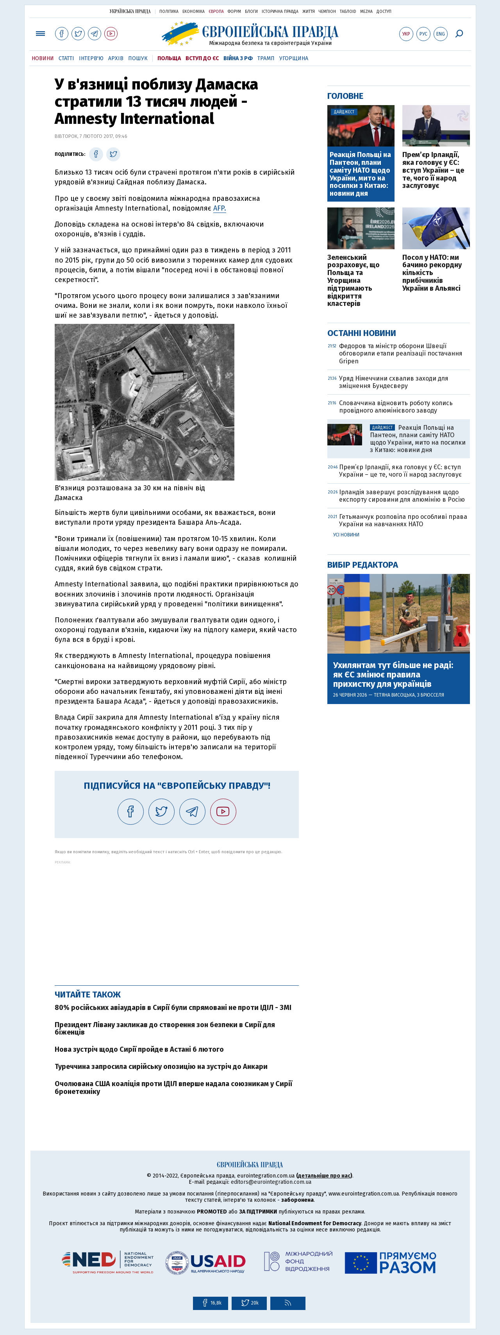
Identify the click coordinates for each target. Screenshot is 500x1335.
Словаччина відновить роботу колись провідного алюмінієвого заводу (396, 406)
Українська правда (130, 11)
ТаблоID (348, 11)
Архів (115, 58)
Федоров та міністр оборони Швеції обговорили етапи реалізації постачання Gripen (400, 353)
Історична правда (280, 11)
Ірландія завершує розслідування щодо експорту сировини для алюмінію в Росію (402, 495)
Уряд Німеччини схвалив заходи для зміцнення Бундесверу (393, 382)
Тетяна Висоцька (394, 695)
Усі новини (346, 535)
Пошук (138, 58)
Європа (216, 11)
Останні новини (361, 333)
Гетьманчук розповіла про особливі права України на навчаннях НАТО (403, 520)
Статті (66, 58)
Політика (169, 11)
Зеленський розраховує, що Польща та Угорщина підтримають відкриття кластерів (353, 281)
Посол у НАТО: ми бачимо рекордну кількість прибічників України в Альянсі (432, 273)
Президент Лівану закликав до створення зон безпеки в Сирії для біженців (165, 1028)
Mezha (366, 11)
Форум (234, 11)
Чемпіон (327, 11)
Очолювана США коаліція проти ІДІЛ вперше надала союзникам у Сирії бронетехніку (173, 1087)
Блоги (251, 11)
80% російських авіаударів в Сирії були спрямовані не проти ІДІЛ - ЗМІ (173, 1007)
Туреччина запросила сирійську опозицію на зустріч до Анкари (161, 1066)
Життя (308, 11)
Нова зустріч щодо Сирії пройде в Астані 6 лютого (139, 1049)
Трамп (266, 58)
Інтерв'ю (91, 58)
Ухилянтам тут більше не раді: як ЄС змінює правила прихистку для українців (393, 675)
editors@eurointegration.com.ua (271, 1182)
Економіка (193, 11)
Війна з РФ (238, 58)
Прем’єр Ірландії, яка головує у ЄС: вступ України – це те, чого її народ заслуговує (433, 170)
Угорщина (293, 58)
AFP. (219, 208)
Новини (43, 58)
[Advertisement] (177, 919)
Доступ (384, 11)
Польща (169, 58)
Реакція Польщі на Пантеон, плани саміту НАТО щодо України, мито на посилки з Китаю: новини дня (360, 174)
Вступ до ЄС (202, 58)
